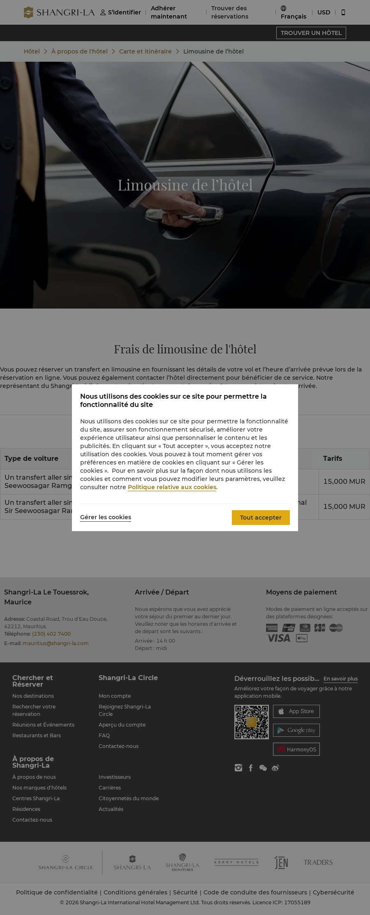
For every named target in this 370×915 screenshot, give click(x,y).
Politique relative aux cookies (172, 487)
